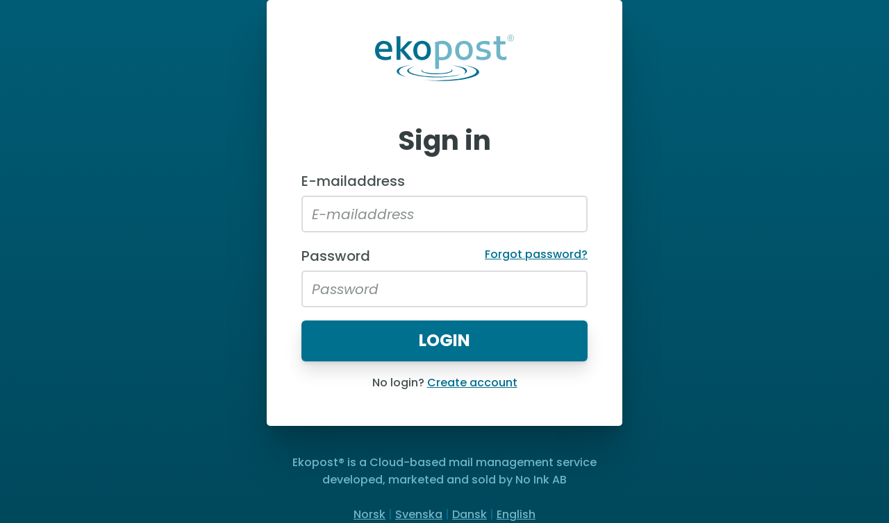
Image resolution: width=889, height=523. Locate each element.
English (516, 514)
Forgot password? (536, 254)
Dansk (469, 514)
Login (444, 340)
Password (335, 256)
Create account (472, 383)
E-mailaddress (353, 181)
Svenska (418, 514)
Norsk (369, 514)
